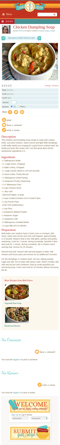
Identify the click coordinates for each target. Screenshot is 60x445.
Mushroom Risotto (12, 326)
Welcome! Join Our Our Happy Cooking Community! (29, 406)
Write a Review (49, 385)
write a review (13, 130)
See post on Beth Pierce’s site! (21, 38)
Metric (22, 107)
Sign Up (14, 415)
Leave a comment (14, 125)
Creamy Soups (43, 31)
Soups (9, 21)
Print (9, 120)
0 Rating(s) (48, 85)
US (13, 107)
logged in (17, 359)
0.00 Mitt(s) (55, 85)
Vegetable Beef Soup (12, 303)
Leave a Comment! (47, 352)
